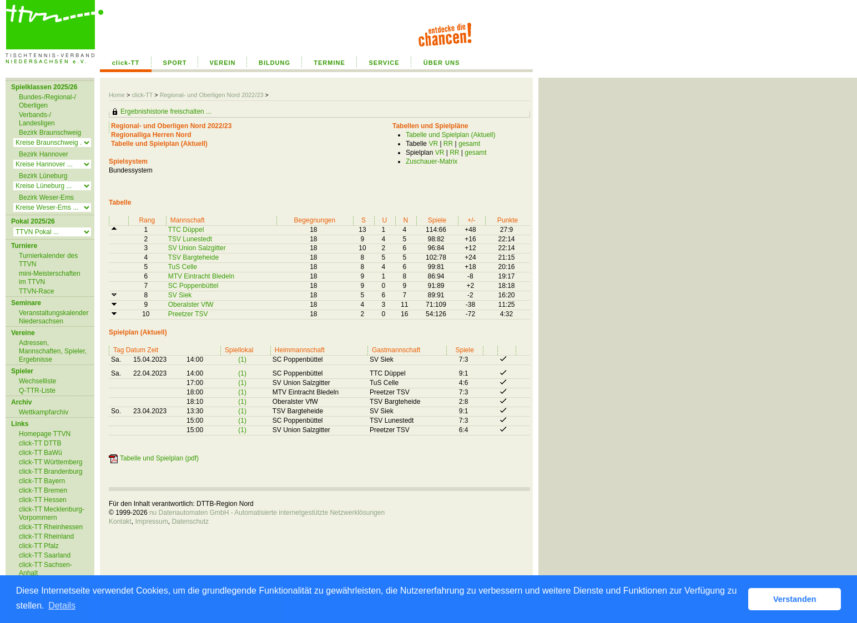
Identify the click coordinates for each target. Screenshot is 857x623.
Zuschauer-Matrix (431, 161)
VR (433, 144)
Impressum (151, 521)
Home (117, 95)
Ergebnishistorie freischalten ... (165, 111)
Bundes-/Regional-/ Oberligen (47, 101)
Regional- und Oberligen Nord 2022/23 (212, 95)
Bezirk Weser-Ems (46, 197)
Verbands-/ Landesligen (37, 119)
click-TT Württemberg (50, 462)
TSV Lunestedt (190, 239)
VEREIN (223, 62)
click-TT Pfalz (39, 546)
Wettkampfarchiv (43, 412)
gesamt (469, 144)
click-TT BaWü (40, 453)
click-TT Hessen (43, 500)
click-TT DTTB (40, 443)
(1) (242, 359)
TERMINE (329, 62)
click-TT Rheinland (46, 536)
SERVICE (384, 62)
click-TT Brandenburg (51, 471)
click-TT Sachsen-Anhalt (45, 569)
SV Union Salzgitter (197, 248)
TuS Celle (182, 267)
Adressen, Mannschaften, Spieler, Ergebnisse (53, 351)
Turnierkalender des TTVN (48, 260)
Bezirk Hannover (43, 154)
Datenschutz (190, 521)
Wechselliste (37, 381)
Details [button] (61, 605)
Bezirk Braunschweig (50, 132)
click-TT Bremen (43, 490)
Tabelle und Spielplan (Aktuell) (450, 135)
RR (448, 144)
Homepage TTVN (44, 434)
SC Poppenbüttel (193, 286)
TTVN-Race (36, 291)
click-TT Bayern (42, 481)
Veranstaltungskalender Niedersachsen (53, 317)
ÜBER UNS (442, 62)
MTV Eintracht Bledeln (201, 276)
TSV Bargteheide (193, 257)
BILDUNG (274, 62)
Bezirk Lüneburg (43, 176)
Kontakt (120, 521)
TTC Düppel (186, 230)
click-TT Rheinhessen (51, 527)
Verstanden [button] (794, 599)
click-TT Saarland (44, 555)
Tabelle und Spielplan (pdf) (159, 458)
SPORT (175, 62)
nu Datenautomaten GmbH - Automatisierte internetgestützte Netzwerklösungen (267, 512)
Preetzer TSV (188, 314)
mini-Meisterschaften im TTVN (49, 278)
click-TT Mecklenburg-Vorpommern (51, 513)
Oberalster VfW (191, 304)
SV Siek (180, 295)
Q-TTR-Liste (37, 390)
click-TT (126, 62)
